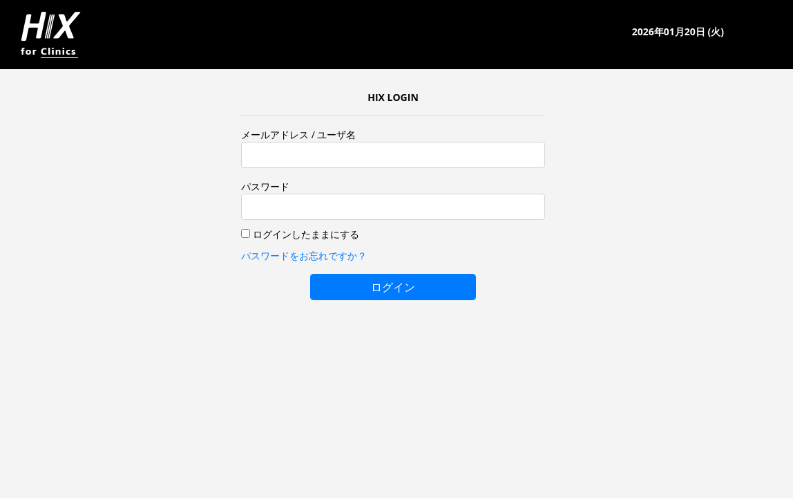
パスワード (265, 186)
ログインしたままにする (306, 234)
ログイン (393, 287)
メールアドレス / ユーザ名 (298, 134)
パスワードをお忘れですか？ (304, 255)
